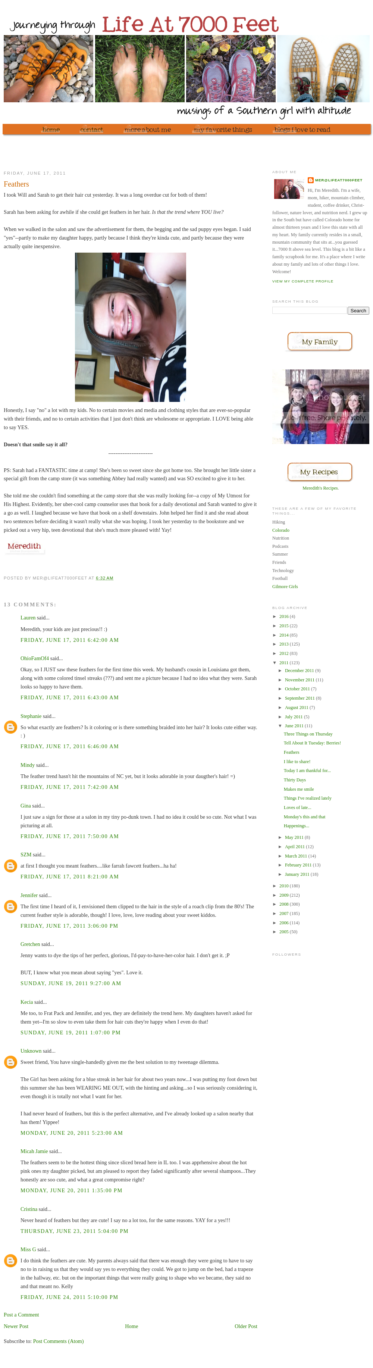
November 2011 (300, 680)
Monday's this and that (305, 816)
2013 (284, 644)
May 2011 (295, 837)
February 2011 (299, 865)
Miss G (28, 1249)
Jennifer (29, 895)
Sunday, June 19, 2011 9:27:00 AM (71, 983)
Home (131, 1326)
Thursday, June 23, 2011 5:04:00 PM (75, 1231)
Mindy (28, 765)
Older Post (246, 1326)
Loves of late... (297, 807)
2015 (284, 625)
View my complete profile (302, 281)
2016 (284, 616)
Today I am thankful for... (307, 770)
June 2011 (295, 725)
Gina (26, 806)
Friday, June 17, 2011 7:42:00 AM (70, 787)
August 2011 (297, 707)
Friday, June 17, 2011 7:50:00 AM (70, 836)
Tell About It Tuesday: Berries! (312, 743)
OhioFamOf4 (35, 658)
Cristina (29, 1209)
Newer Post (16, 1326)
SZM (26, 855)
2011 (284, 662)
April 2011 (295, 846)
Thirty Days (295, 780)
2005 (284, 931)
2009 (284, 895)
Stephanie (31, 716)
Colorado (280, 530)
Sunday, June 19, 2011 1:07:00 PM (71, 1033)
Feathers (292, 752)
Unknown (31, 1051)
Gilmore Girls (285, 586)
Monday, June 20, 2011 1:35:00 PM (72, 1190)
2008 (284, 904)
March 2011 (296, 856)
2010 (284, 885)
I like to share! (297, 761)
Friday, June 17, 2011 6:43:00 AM (70, 697)
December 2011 (300, 670)
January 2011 (298, 874)
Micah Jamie (34, 1151)
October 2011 (298, 688)
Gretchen (30, 944)
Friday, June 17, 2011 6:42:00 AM (70, 640)
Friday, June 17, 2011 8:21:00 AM (70, 877)
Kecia (27, 1002)
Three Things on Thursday (308, 734)
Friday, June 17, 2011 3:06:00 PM (70, 926)
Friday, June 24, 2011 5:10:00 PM (70, 1297)
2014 (284, 635)
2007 (284, 913)
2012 (284, 653)
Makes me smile (299, 789)
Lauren (28, 618)
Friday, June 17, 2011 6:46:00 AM (70, 746)
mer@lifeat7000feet (339, 180)
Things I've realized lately (308, 798)
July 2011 (294, 716)
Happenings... (296, 825)
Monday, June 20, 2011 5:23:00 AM (72, 1133)
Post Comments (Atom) (58, 1341)
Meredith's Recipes (320, 488)
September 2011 (300, 698)
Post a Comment (21, 1315)
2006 (284, 922)
